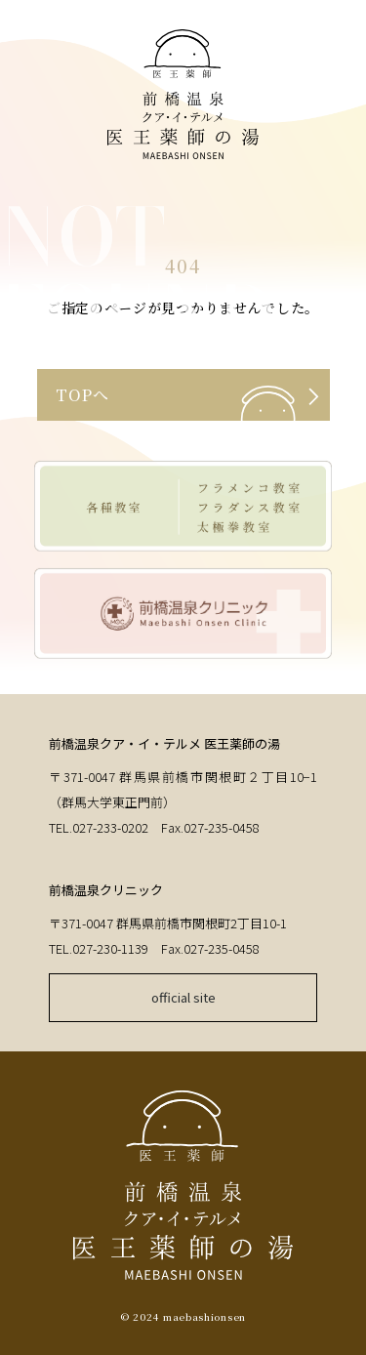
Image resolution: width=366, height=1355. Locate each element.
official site (183, 997)
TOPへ (82, 395)
